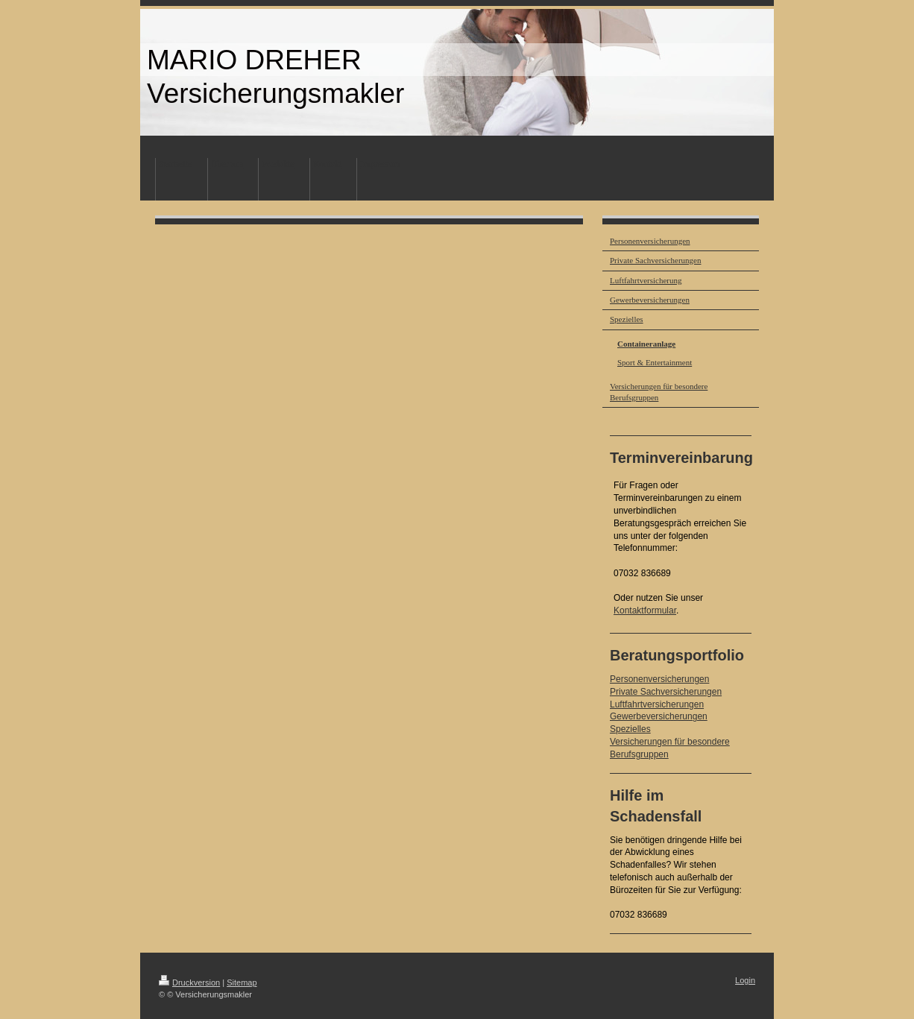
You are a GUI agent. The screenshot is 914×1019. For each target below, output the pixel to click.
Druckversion (189, 982)
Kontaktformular (645, 610)
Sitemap (241, 982)
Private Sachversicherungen (666, 692)
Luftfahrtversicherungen (657, 704)
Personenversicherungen (659, 679)
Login (745, 980)
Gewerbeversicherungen (658, 716)
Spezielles (630, 729)
